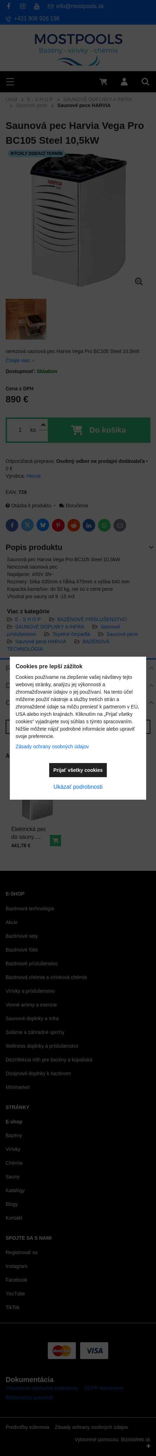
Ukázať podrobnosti (77, 787)
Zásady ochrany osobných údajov (52, 746)
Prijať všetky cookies (78, 770)
